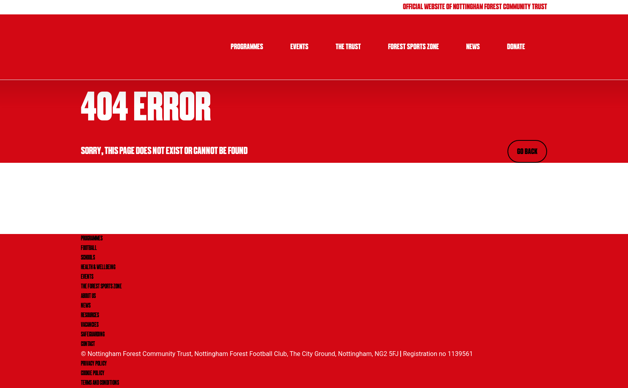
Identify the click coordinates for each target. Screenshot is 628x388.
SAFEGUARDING (93, 335)
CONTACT (88, 344)
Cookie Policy (93, 373)
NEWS (86, 306)
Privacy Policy (94, 364)
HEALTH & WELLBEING (98, 267)
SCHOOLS (88, 258)
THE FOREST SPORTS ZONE (101, 287)
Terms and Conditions (100, 383)
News (473, 47)
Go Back (527, 152)
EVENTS (87, 277)
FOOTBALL (89, 248)
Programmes (247, 47)
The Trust (348, 47)
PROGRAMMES (92, 239)
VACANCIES (90, 325)
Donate (516, 47)
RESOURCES (90, 315)
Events (299, 47)
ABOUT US (88, 296)
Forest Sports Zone (413, 47)
